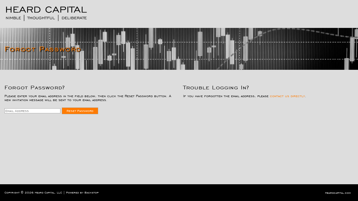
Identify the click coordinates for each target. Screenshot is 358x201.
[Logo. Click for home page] (46, 13)
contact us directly (287, 96)
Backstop (91, 192)
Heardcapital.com (338, 193)
